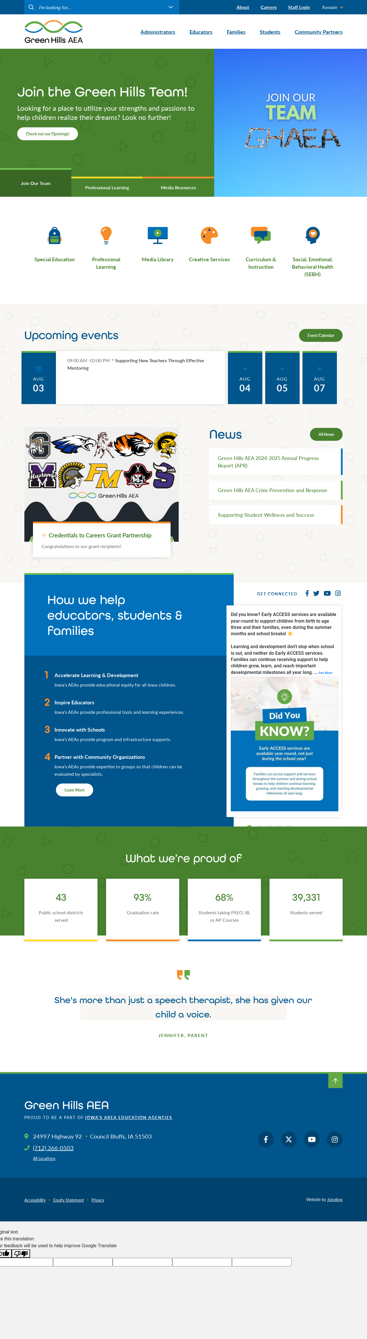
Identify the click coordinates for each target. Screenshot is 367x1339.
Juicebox (335, 1199)
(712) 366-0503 (53, 1148)
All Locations (44, 1158)
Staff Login (299, 7)
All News (326, 434)
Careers (269, 7)
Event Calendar (321, 335)
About (243, 7)
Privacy (97, 1200)
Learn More (75, 790)
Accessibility (35, 1200)
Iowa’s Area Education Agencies (128, 1117)
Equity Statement (68, 1200)
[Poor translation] (21, 1253)
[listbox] (332, 7)
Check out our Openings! (47, 134)
